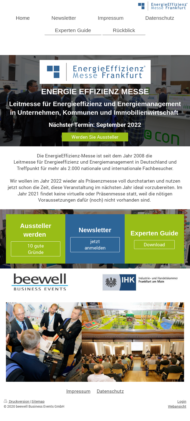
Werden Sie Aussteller (95, 137)
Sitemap (38, 401)
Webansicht (177, 406)
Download (154, 244)
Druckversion (17, 401)
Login (181, 401)
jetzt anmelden (95, 244)
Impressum (78, 391)
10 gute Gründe (35, 249)
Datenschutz (110, 391)
